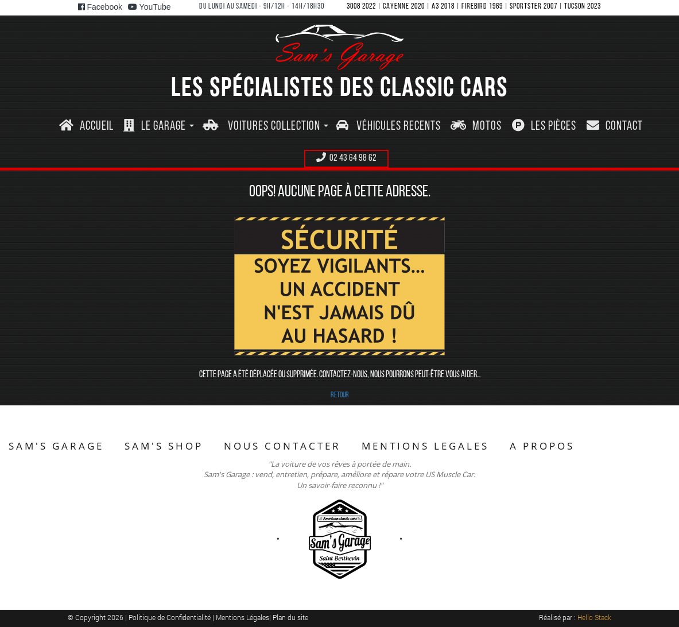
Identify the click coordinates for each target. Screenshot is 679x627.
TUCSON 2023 (582, 6)
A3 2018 (443, 6)
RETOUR (340, 395)
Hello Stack (594, 617)
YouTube (149, 6)
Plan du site (290, 617)
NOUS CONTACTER (282, 445)
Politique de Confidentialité (170, 617)
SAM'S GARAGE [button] (56, 445)
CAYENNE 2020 (404, 6)
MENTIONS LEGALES (425, 445)
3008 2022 (361, 6)
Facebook (100, 6)
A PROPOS (542, 445)
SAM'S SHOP (164, 445)
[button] (159, 126)
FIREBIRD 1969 (482, 6)
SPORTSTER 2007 (533, 6)
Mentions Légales (242, 617)
